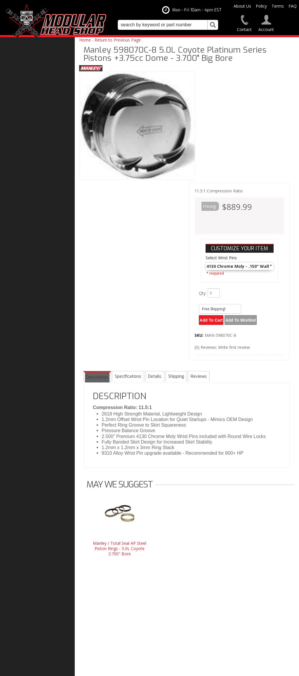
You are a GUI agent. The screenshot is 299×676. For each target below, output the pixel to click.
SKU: (199, 333)
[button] (168, 25)
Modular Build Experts (32, 466)
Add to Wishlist (243, 319)
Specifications (127, 375)
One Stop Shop (25, 444)
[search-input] (162, 25)
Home (85, 40)
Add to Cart (212, 319)
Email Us (19, 514)
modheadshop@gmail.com (176, 597)
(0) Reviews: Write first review (222, 345)
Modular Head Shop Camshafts (40, 415)
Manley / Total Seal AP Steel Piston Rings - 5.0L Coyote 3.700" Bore (119, 546)
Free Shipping (24, 432)
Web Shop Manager (208, 669)
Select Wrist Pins (221, 258)
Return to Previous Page (118, 40)
